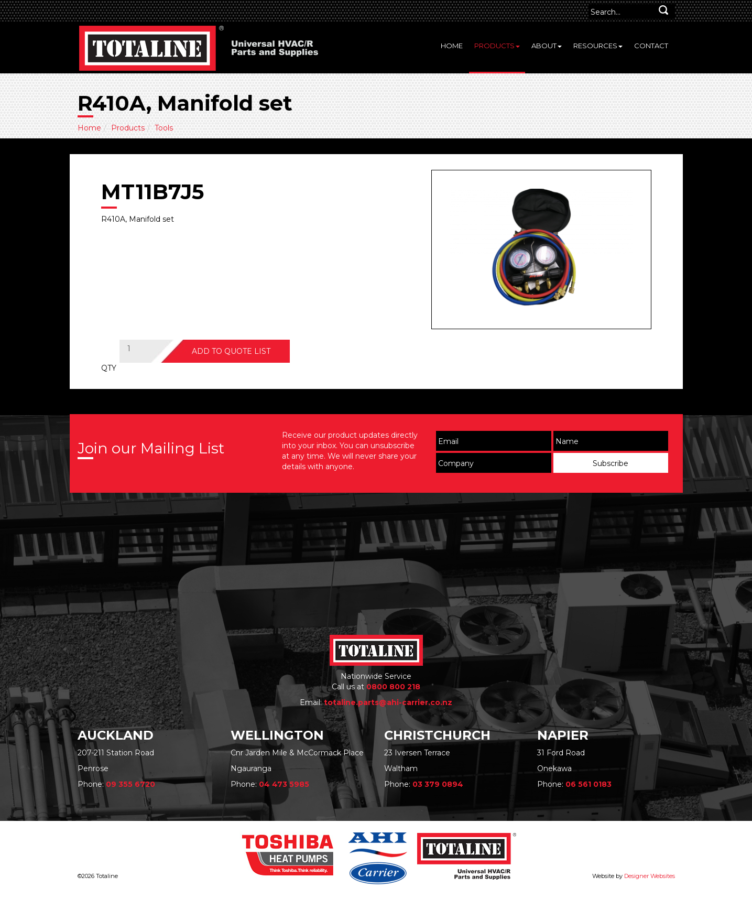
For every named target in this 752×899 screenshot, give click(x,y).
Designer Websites (649, 876)
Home (452, 45)
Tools (164, 128)
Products (497, 45)
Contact (651, 45)
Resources (598, 45)
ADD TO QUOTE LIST (231, 351)
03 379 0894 (437, 784)
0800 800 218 (393, 686)
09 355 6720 (130, 784)
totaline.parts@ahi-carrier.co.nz (388, 702)
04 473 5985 (284, 784)
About (546, 45)
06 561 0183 (588, 784)
